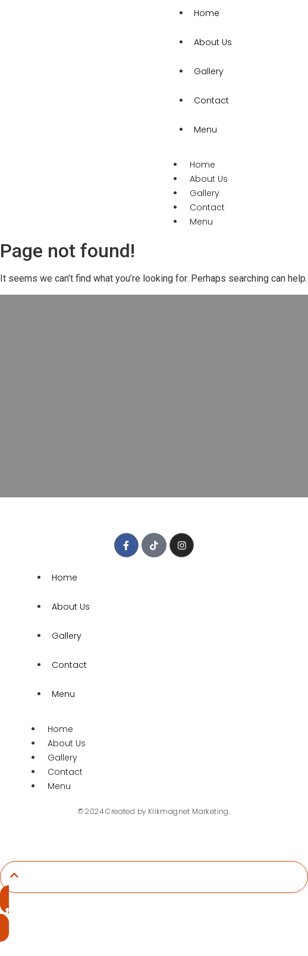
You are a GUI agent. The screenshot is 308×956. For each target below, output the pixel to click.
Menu (205, 129)
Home (202, 165)
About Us (213, 42)
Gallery (209, 71)
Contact (211, 100)
